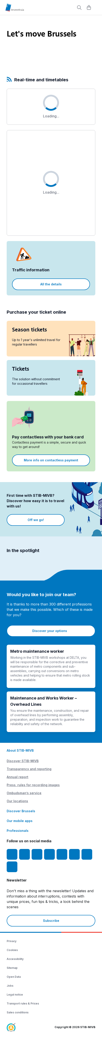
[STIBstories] (87, 854)
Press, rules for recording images (33, 785)
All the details (51, 284)
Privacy (11, 941)
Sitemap (12, 968)
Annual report (17, 777)
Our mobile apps (20, 821)
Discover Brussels (21, 811)
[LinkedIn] (49, 854)
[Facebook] (12, 854)
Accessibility (15, 959)
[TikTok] (62, 854)
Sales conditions (18, 1012)
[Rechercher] (79, 7)
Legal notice (15, 994)
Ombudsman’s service (24, 793)
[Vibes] (74, 854)
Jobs (10, 985)
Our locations (17, 801)
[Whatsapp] (12, 866)
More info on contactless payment (51, 460)
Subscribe (51, 920)
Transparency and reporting (29, 769)
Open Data (14, 976)
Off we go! (36, 520)
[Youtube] (37, 854)
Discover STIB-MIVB (23, 761)
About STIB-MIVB (20, 750)
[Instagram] (24, 854)
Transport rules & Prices (23, 1003)
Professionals (18, 830)
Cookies (12, 950)
